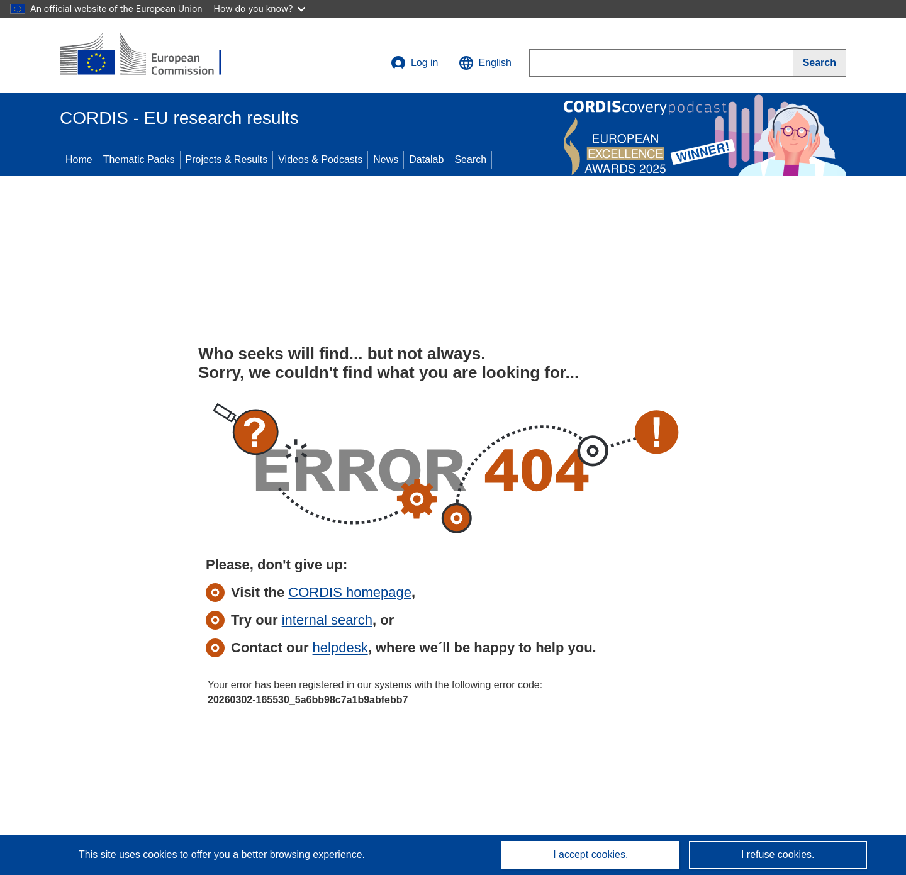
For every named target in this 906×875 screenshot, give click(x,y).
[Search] (819, 63)
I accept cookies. (590, 854)
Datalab (426, 159)
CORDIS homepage (349, 592)
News (385, 159)
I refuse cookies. (778, 854)
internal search (327, 620)
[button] (485, 63)
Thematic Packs (139, 159)
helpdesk (340, 647)
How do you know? (260, 8)
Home (78, 159)
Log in (415, 62)
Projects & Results (227, 159)
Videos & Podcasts (320, 159)
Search (470, 159)
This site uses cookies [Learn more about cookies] (129, 854)
